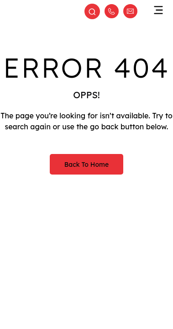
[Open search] (92, 12)
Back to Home (86, 164)
